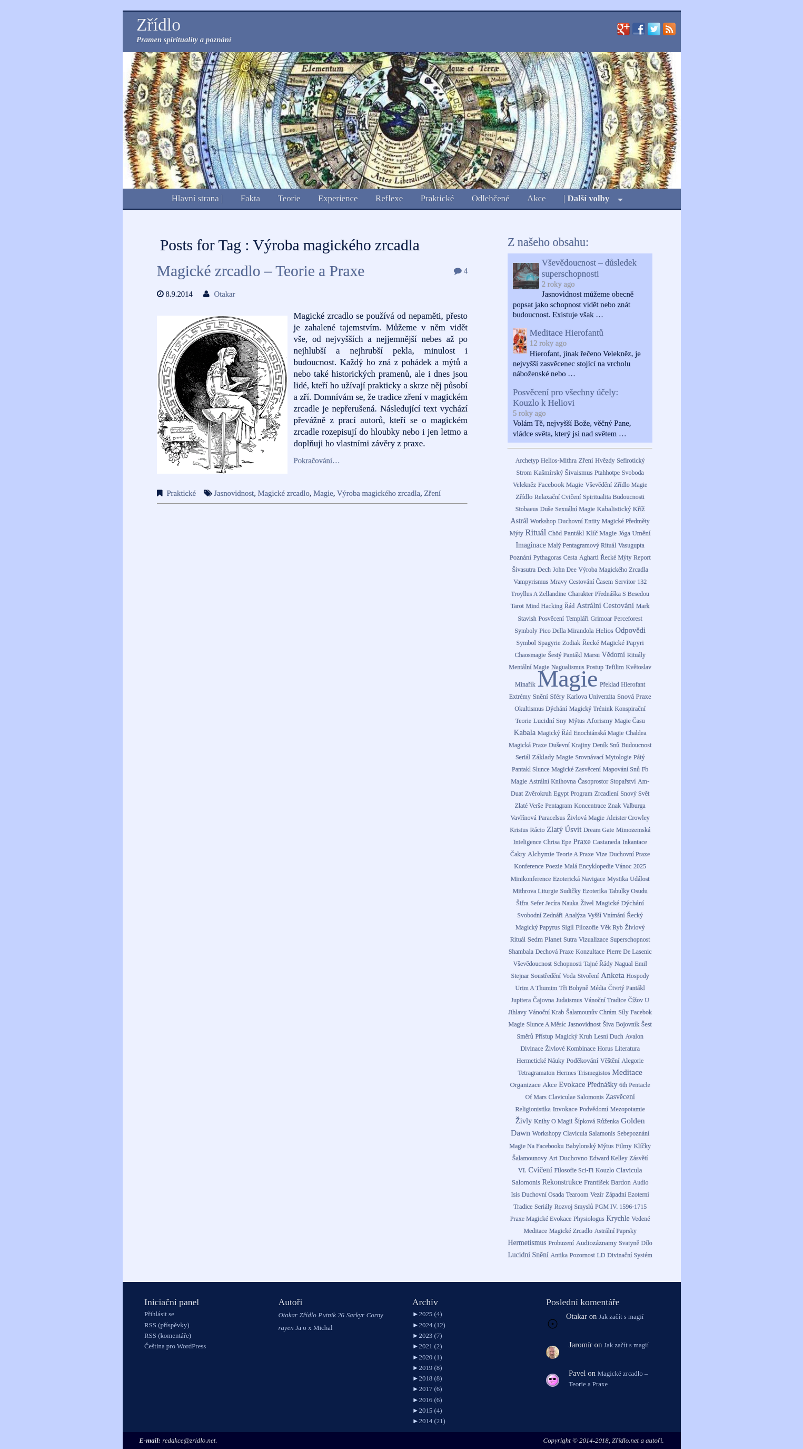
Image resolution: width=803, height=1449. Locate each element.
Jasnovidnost (234, 493)
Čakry (518, 854)
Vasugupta (631, 545)
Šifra (522, 903)
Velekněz (524, 484)
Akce (536, 198)
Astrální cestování (605, 605)
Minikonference (531, 879)
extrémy (520, 696)
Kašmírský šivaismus (563, 472)
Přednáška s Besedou (622, 594)
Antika (559, 1255)
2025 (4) (427, 1314)
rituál (535, 532)
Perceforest (628, 618)
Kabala (525, 732)
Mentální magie (529, 667)
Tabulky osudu (628, 891)
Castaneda (606, 842)
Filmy (624, 1146)
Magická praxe (528, 745)
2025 (639, 866)
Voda (569, 976)
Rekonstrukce (562, 1182)
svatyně (629, 1243)
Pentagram (558, 805)
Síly (623, 1012)
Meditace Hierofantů (566, 333)
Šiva (608, 1024)
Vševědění (598, 484)
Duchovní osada (543, 1194)
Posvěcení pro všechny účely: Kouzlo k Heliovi (565, 397)
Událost (639, 879)
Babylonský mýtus (589, 1146)
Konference (528, 866)
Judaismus (569, 1000)
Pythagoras (547, 557)
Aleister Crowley (628, 817)
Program (581, 793)
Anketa (612, 975)
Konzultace (590, 951)
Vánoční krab (546, 1012)
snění (540, 696)
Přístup (544, 1036)
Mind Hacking (544, 606)
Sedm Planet (545, 939)
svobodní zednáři (539, 915)
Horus (605, 1048)
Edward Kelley (608, 1158)
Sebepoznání (633, 1133)
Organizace (525, 1085)
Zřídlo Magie (631, 484)
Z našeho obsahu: (548, 242)
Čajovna (543, 1000)
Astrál (520, 521)
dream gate (598, 830)
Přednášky (602, 1085)
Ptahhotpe (607, 472)
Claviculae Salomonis (576, 1097)
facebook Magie (560, 484)
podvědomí (593, 1109)
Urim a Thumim (536, 988)
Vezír (596, 1194)
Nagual (623, 963)
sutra (570, 939)
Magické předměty (626, 521)
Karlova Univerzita (591, 696)
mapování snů (621, 769)
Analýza (575, 915)
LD (601, 1255)
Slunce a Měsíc (546, 1024)
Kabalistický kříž (621, 509)
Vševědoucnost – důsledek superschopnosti (589, 268)
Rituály (636, 655)
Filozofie (587, 927)
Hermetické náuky (540, 1060)
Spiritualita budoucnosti (614, 497)
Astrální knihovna (552, 781)
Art (553, 1158)
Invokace (565, 1109)
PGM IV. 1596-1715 (621, 1206)
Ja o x (303, 1327)
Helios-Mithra (559, 460)
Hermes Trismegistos (583, 1072)
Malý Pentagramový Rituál (582, 545)
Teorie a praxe (574, 854)
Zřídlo (523, 497)
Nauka (570, 903)
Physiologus (588, 1218)
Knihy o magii (553, 1121)
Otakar (224, 294)
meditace (627, 1072)
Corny (374, 1315)
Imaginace (530, 545)
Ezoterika (595, 891)
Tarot (517, 606)
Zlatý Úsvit (564, 829)
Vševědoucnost (532, 963)
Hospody (637, 976)
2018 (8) (427, 1378)
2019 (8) (427, 1368)
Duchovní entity (579, 521)
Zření (432, 493)
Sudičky (570, 891)
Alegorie (632, 1060)
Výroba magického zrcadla (378, 493)
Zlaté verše (528, 805)
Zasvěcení (620, 1097)
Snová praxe (634, 696)
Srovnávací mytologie (603, 757)
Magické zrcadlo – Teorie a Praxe (261, 270)
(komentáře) (167, 1335)
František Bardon (607, 1182)
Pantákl (574, 533)
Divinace (531, 1048)
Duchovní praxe (629, 854)
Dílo (646, 1243)
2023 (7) (427, 1335)
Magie (323, 493)
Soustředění (546, 976)
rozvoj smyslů (573, 1206)
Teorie (289, 198)
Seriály (543, 1206)
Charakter (580, 594)
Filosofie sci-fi (573, 1170)
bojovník (628, 1024)
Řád (569, 606)
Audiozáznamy (596, 1243)
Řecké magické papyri (613, 643)
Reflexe (389, 198)
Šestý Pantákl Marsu (574, 655)
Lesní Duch (608, 1036)
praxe (581, 841)
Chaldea (636, 733)
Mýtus (577, 720)
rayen (285, 1327)
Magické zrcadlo (284, 493)
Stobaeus (526, 509)
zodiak (571, 643)
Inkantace (634, 842)
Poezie (554, 866)
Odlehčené (491, 198)
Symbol (526, 643)
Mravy (558, 581)
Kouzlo (605, 1170)
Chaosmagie (530, 655)
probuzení (561, 1243)
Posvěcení (551, 618)
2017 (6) (427, 1389)
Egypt (561, 793)
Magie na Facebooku (536, 1146)
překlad (609, 684)
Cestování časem (591, 581)
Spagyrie (549, 643)
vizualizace (593, 939)
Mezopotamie (627, 1109)
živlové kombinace (570, 1048)
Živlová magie (585, 817)
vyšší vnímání (606, 915)
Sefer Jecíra (545, 903)
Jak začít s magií (621, 1316)
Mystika (617, 879)
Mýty (516, 533)
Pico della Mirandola (566, 630)
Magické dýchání (620, 903)
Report (642, 557)
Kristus (519, 830)
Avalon (634, 1036)
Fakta (250, 198)
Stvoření (588, 976)
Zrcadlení (606, 793)
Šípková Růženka (596, 1121)
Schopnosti (568, 963)
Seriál (522, 757)
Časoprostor (593, 781)
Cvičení (540, 1170)
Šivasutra (524, 569)
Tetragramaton (536, 1072)
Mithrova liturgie (535, 891)
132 (642, 581)
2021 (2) (427, 1346)
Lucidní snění (528, 1255)
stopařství (623, 781)
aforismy (599, 720)
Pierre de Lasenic (629, 951)
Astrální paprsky (615, 1231)
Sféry (557, 696)
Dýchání (556, 708)
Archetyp (527, 460)
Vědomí (613, 655)
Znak (614, 805)
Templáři (577, 618)
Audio (641, 1182)
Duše (546, 509)
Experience (338, 198)
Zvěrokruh (538, 793)
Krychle (617, 1218)
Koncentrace (590, 805)
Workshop (543, 521)
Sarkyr (355, 1315)
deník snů (605, 745)
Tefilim (615, 667)
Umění (641, 533)
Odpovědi (631, 630)
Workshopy (546, 1133)
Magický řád (555, 733)
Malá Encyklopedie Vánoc (598, 866)
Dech (544, 569)
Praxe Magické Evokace (541, 1218)
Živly (523, 1121)
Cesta (570, 557)
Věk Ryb (611, 927)
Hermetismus (527, 1243)
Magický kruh (573, 1036)
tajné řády (598, 963)
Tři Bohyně (573, 988)
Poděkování (583, 1060)
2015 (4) (427, 1410)
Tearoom (577, 1194)
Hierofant (633, 684)
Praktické (437, 198)
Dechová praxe (555, 951)
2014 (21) (428, 1421)
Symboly (525, 630)
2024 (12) (428, 1325)
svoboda (633, 472)
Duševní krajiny (570, 745)
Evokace (572, 1084)
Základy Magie (552, 757)
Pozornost (582, 1255)
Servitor (625, 581)
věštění (610, 1060)
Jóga (624, 533)
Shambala (521, 951)
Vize (601, 854)
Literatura (627, 1048)
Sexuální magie (575, 509)
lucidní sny (550, 720)
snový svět (634, 793)
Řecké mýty (615, 557)
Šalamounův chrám (591, 1012)
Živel (586, 903)
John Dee (565, 569)
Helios (604, 630)
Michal (322, 1327)
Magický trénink (591, 708)
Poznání (520, 557)
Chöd (555, 533)
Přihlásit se (159, 1314)
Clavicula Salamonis (589, 1133)
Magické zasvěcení (576, 769)
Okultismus (528, 708)
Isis (515, 1194)
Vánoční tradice (605, 1000)
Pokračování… (317, 460)
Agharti (589, 557)
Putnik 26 (331, 1315)
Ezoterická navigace (579, 879)
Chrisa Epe (557, 842)
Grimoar (601, 618)
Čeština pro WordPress (175, 1346)
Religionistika (533, 1109)
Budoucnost (636, 745)
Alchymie (541, 854)
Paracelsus (552, 817)
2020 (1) (427, 1357)
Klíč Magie (601, 533)
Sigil (568, 927)
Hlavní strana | (197, 198)
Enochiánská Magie (599, 733)
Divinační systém (629, 1255)
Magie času (629, 720)
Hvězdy (604, 460)
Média (598, 988)
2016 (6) (427, 1400)
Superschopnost (630, 939)
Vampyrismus (530, 581)
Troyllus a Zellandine (538, 594)
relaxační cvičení (557, 497)
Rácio (537, 830)
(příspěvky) (166, 1325)
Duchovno (573, 1158)
